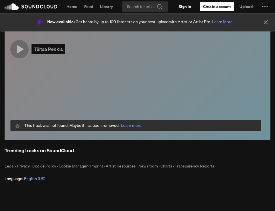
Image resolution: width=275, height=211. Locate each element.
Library (106, 6)
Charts (166, 166)
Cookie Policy (44, 166)
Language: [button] (25, 178)
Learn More (222, 22)
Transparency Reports (194, 166)
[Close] (266, 22)
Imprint (96, 166)
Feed (88, 6)
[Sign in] (185, 6)
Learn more (131, 126)
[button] (265, 6)
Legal (9, 166)
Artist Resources (121, 166)
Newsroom (148, 166)
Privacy (23, 166)
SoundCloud (31, 6)
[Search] (145, 6)
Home (71, 6)
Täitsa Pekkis (48, 49)
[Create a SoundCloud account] (217, 6)
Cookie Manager (73, 166)
